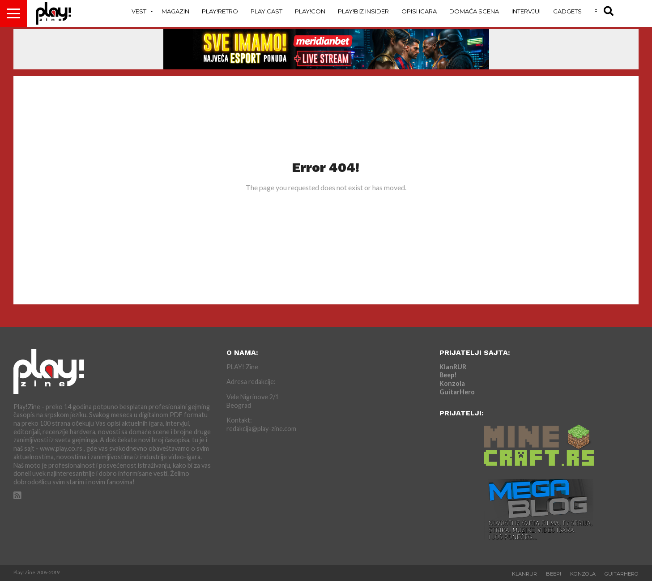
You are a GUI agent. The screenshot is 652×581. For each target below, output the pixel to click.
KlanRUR (452, 367)
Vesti (140, 11)
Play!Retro (220, 11)
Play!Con (310, 11)
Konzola (452, 383)
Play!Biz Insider (363, 11)
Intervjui (526, 11)
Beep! (448, 375)
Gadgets (567, 11)
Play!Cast (266, 11)
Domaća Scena (474, 11)
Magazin (175, 11)
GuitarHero (457, 392)
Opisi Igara (419, 11)
